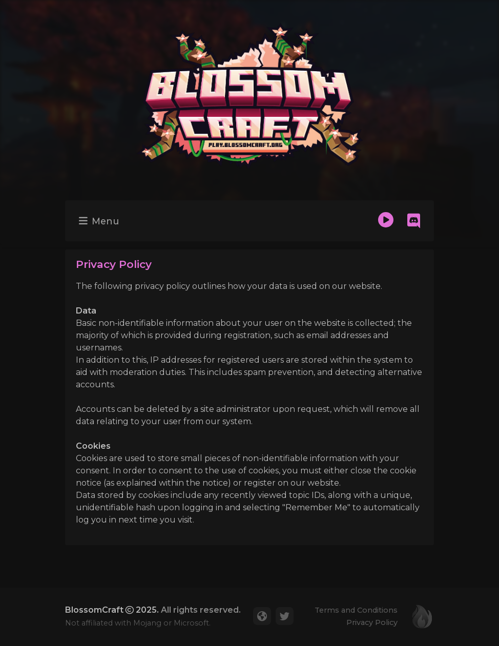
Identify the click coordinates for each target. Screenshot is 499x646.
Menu (99, 221)
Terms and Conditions (356, 610)
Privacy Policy (372, 622)
